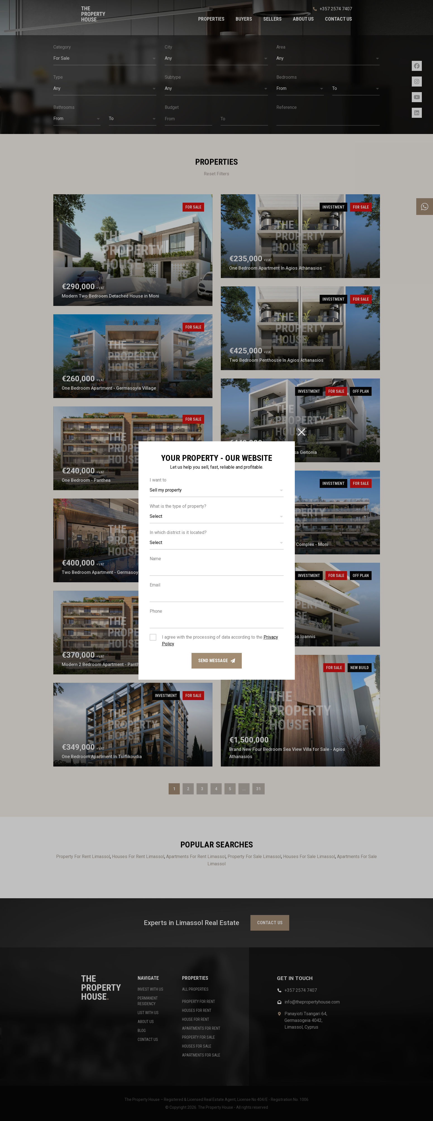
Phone (156, 611)
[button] (217, 490)
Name (155, 558)
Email (155, 585)
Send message (216, 660)
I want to (158, 480)
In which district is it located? (178, 532)
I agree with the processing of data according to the (220, 640)
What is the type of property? (178, 506)
